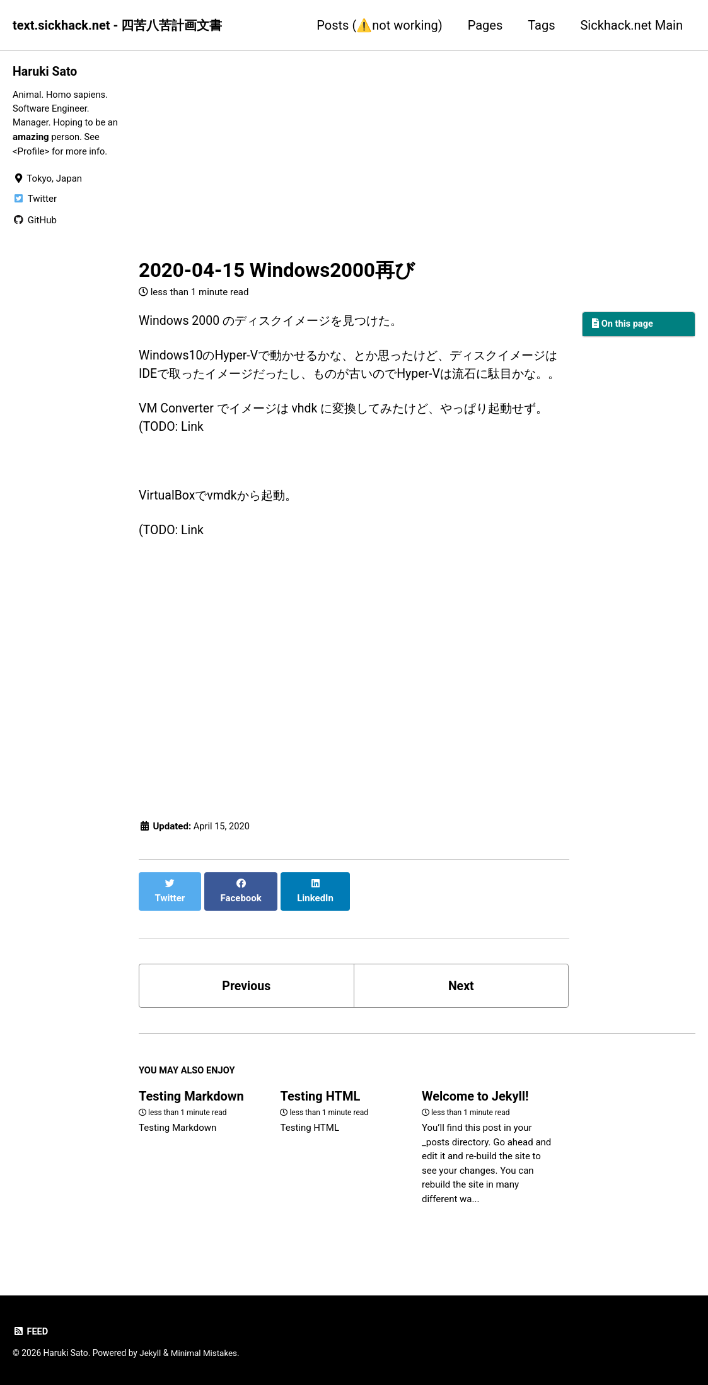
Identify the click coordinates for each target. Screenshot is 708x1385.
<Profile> (31, 152)
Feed (31, 1332)
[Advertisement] (354, 153)
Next (461, 999)
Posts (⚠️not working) (379, 25)
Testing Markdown (191, 1110)
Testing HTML (320, 1110)
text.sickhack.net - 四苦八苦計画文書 (117, 25)
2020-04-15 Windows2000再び (277, 270)
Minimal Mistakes (205, 1353)
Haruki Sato (46, 71)
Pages (485, 25)
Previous (246, 999)
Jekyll (150, 1353)
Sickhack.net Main (631, 25)
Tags (541, 25)
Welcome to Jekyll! (475, 1110)
